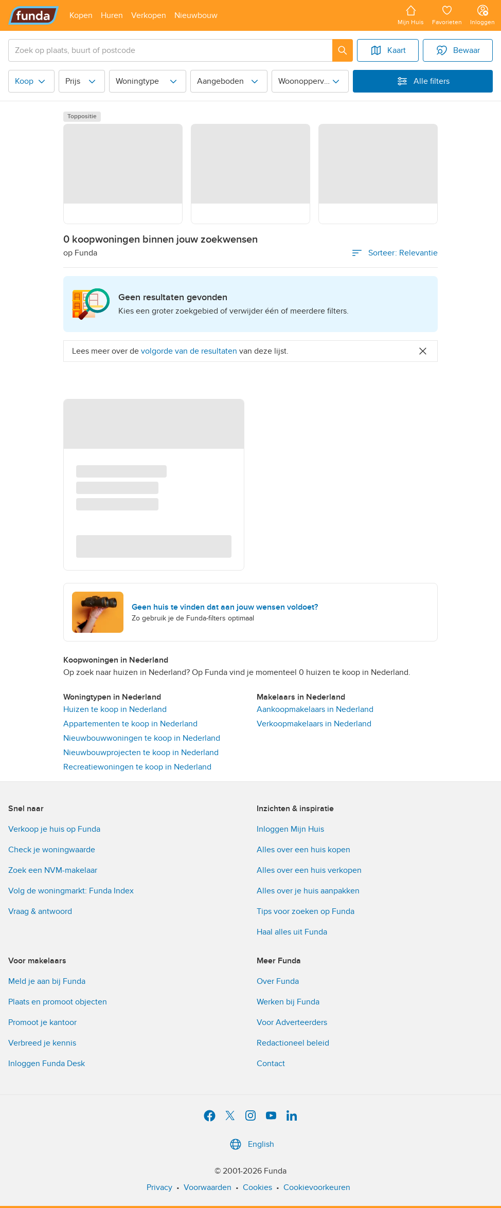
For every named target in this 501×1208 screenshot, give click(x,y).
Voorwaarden (207, 1187)
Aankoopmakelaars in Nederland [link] (315, 709)
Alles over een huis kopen (303, 850)
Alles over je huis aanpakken (308, 891)
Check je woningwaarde (51, 850)
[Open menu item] (81, 15)
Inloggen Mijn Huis (290, 829)
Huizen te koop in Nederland (115, 709)
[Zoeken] (342, 50)
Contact (271, 1063)
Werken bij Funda (288, 1002)
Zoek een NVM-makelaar (52, 870)
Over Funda (278, 981)
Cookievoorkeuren (316, 1187)
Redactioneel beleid (293, 1043)
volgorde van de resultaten (189, 351)
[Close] (423, 351)
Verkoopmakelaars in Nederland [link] (314, 724)
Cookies (257, 1187)
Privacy (159, 1187)
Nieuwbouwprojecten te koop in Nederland (141, 752)
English (250, 1144)
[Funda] (33, 15)
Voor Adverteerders (292, 1022)
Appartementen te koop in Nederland (130, 724)
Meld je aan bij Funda (46, 981)
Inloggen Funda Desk (46, 1063)
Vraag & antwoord (40, 911)
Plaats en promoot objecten (57, 1002)
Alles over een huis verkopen (309, 870)
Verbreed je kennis (42, 1043)
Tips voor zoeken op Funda (305, 911)
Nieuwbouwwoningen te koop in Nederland (141, 738)
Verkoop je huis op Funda (54, 829)
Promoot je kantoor (42, 1022)
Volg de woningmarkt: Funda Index (71, 891)
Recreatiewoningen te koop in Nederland (137, 767)
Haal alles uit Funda (292, 932)
